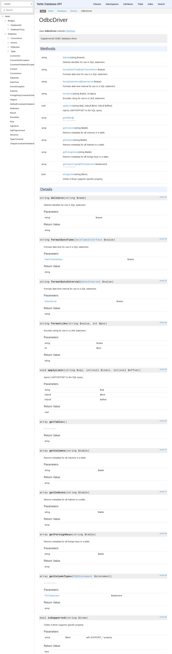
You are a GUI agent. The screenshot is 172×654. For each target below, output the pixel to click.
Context (13, 69)
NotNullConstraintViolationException (26, 104)
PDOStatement (87, 164)
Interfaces (128, 4)
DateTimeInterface (88, 69)
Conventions (16, 38)
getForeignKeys (70, 152)
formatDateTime (70, 69)
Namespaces (112, 4)
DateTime (14, 82)
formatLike (68, 93)
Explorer (14, 91)
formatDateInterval (72, 81)
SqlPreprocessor (17, 130)
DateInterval (87, 81)
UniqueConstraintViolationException (26, 143)
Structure (14, 135)
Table (13, 51)
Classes (97, 4)
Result (13, 113)
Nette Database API (49, 4)
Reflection (15, 47)
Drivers (14, 43)
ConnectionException (19, 60)
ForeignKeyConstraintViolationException (28, 95)
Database (12, 34)
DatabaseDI (16, 25)
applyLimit (68, 105)
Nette (7, 16)
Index (150, 4)
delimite (66, 57)
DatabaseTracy (17, 29)
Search (161, 4)
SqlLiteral (14, 126)
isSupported (69, 174)
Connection (15, 56)
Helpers (13, 100)
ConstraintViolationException (23, 64)
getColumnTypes (71, 164)
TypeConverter (16, 139)
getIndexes (68, 140)
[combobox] (17, 10)
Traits (140, 4)
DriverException (17, 86)
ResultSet (14, 117)
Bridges (11, 21)
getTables (67, 118)
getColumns (69, 128)
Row (12, 121)
